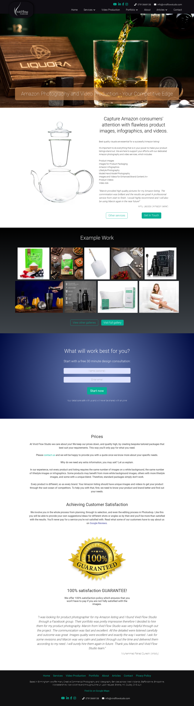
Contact (178, 9)
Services (58, 675)
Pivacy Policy (143, 675)
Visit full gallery (112, 322)
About (147, 9)
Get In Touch (151, 215)
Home (74, 9)
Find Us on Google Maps (97, 690)
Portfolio (94, 675)
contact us (49, 455)
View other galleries (84, 322)
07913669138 (144, 4)
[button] (90, 10)
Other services (116, 215)
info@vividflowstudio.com (169, 4)
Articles (116, 675)
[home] (16, 10)
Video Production (111, 9)
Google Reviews (98, 523)
